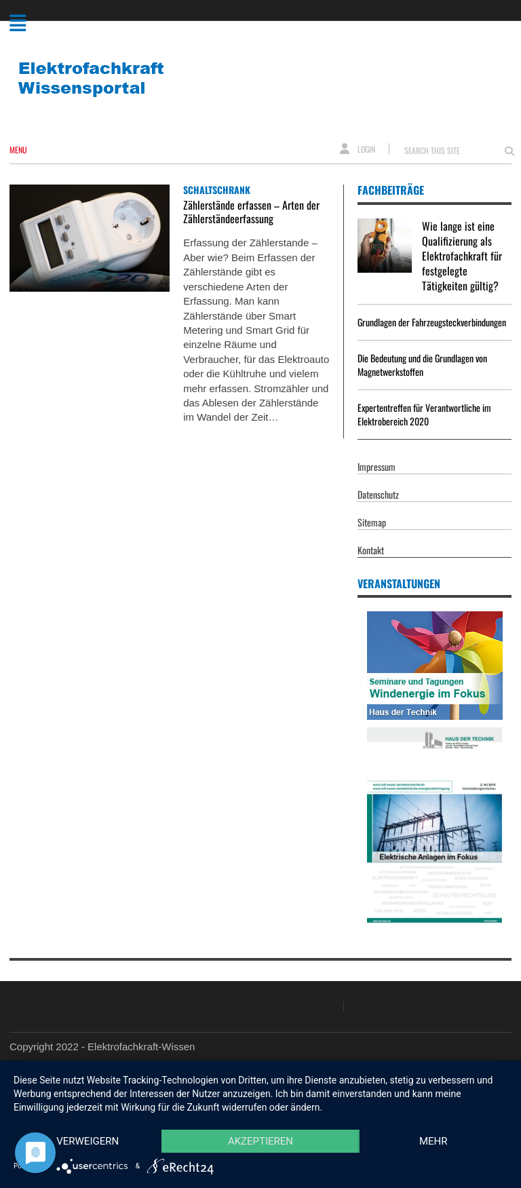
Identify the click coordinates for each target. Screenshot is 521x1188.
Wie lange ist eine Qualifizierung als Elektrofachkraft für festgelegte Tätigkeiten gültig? (462, 256)
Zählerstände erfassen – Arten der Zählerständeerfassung (251, 212)
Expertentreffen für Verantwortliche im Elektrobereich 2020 (424, 414)
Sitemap (372, 522)
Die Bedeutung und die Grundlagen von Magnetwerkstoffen (422, 365)
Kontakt (371, 550)
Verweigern (87, 1141)
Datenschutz (378, 494)
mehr (433, 1141)
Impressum (376, 466)
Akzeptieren (260, 1141)
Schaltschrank (216, 190)
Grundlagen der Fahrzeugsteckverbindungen (432, 322)
